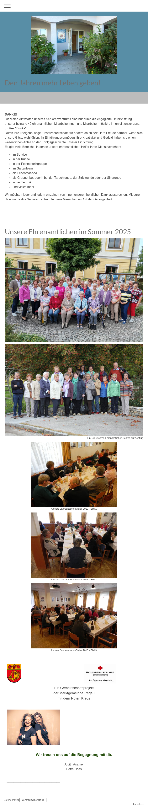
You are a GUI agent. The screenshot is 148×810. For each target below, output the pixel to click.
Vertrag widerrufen (33, 799)
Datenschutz (11, 799)
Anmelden (138, 804)
